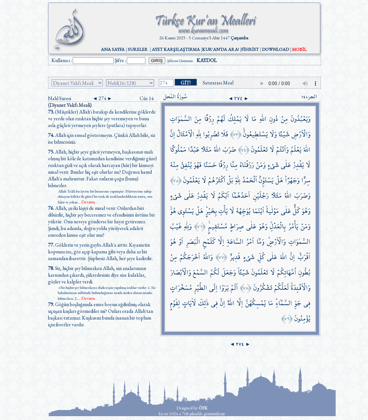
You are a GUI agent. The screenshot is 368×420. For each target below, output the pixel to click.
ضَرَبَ (229, 149)
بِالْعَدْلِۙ (278, 226)
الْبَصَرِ (193, 241)
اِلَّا (221, 241)
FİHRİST (250, 49)
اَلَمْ (234, 287)
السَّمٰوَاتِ (181, 118)
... (87, 202)
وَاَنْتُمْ (282, 149)
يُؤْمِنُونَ (302, 318)
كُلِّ (261, 257)
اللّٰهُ (217, 149)
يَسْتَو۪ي (186, 210)
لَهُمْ (221, 118)
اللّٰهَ (306, 149)
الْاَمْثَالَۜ (185, 134)
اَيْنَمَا (258, 210)
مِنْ (284, 118)
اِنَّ (172, 134)
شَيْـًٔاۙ (243, 272)
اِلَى (213, 287)
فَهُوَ (197, 164)
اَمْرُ (250, 241)
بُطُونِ (304, 272)
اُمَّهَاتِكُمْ (286, 272)
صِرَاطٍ (237, 226)
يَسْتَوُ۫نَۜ (266, 180)
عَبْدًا (193, 149)
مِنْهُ (174, 164)
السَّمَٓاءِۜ (283, 303)
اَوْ (181, 241)
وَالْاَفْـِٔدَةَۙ (300, 287)
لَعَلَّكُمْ (281, 287)
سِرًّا (305, 180)
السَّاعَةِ (235, 241)
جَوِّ (297, 303)
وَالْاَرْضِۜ (276, 241)
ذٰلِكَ (203, 303)
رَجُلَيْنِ (261, 195)
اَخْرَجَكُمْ (190, 257)
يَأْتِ (223, 210)
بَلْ (230, 180)
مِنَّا (234, 164)
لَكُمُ (214, 272)
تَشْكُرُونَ (262, 287)
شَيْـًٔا (284, 134)
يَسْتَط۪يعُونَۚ (255, 134)
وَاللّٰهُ (208, 257)
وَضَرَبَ (302, 195)
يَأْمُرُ (293, 226)
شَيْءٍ (273, 164)
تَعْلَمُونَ (259, 149)
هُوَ (173, 241)
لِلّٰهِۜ (237, 180)
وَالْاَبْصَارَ (180, 272)
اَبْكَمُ (223, 195)
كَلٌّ (296, 210)
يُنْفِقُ (186, 164)
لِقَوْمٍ (175, 303)
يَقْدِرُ (298, 164)
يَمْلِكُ (234, 118)
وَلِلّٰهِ (188, 226)
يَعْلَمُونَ (191, 180)
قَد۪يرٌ (235, 257)
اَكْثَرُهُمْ (216, 180)
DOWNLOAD (275, 49)
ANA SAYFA (113, 49)
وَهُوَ (306, 210)
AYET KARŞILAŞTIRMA (176, 49)
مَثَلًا (206, 149)
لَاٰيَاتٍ (189, 303)
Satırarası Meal (218, 82)
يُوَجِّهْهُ (243, 210)
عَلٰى (286, 164)
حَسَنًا (210, 164)
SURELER (138, 49)
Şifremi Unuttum (180, 60)
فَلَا (224, 134)
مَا (254, 118)
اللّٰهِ (262, 118)
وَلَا (273, 134)
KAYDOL (207, 60)
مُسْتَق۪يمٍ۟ (217, 226)
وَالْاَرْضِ (300, 134)
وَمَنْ (261, 164)
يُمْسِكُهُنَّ (255, 303)
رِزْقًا (209, 118)
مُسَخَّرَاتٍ (181, 287)
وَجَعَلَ (229, 272)
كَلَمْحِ (209, 241)
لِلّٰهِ (198, 134)
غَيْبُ (176, 226)
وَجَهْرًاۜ (292, 180)
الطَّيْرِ (200, 287)
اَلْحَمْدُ (249, 180)
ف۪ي (307, 303)
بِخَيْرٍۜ (211, 210)
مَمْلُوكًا (178, 149)
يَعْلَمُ (295, 149)
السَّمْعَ (200, 272)
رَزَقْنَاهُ (247, 164)
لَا (246, 118)
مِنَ (197, 118)
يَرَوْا (224, 287)
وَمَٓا (260, 241)
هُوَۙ (173, 210)
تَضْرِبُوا (211, 134)
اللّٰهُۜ (230, 303)
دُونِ (273, 118)
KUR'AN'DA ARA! (220, 49)
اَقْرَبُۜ (304, 257)
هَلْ (279, 180)
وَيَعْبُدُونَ (300, 118)
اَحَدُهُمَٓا (241, 195)
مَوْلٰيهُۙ (272, 210)
